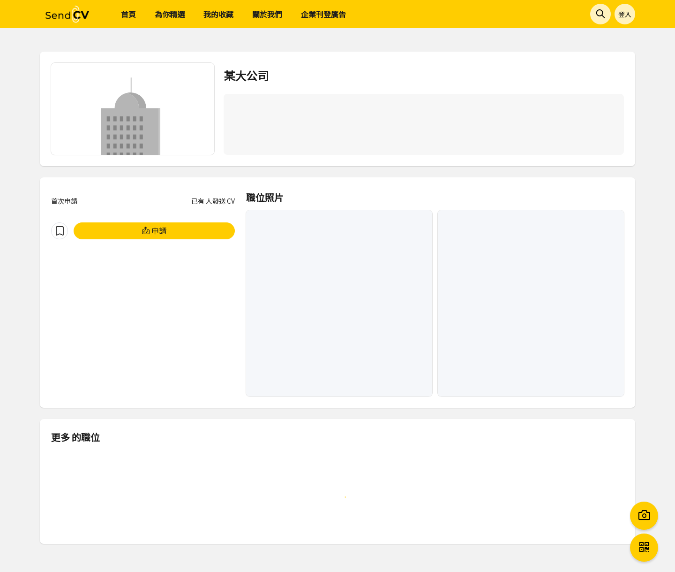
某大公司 (246, 75)
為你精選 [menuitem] (170, 14)
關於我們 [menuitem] (267, 14)
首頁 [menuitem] (128, 14)
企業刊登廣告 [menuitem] (323, 14)
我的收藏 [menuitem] (218, 14)
